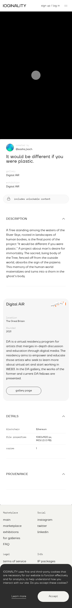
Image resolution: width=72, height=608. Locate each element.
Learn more (19, 596)
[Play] (36, 68)
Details (36, 402)
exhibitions (11, 517)
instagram (44, 505)
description (36, 204)
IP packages (46, 546)
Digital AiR (12, 161)
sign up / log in (50, 5)
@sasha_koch (24, 135)
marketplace (12, 511)
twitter (42, 511)
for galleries (11, 523)
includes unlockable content (28, 185)
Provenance (36, 459)
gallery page (24, 376)
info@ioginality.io (49, 559)
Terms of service (14, 546)
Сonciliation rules (15, 559)
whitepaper (45, 553)
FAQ (6, 529)
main (6, 505)
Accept (53, 596)
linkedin (42, 517)
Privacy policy (13, 553)
